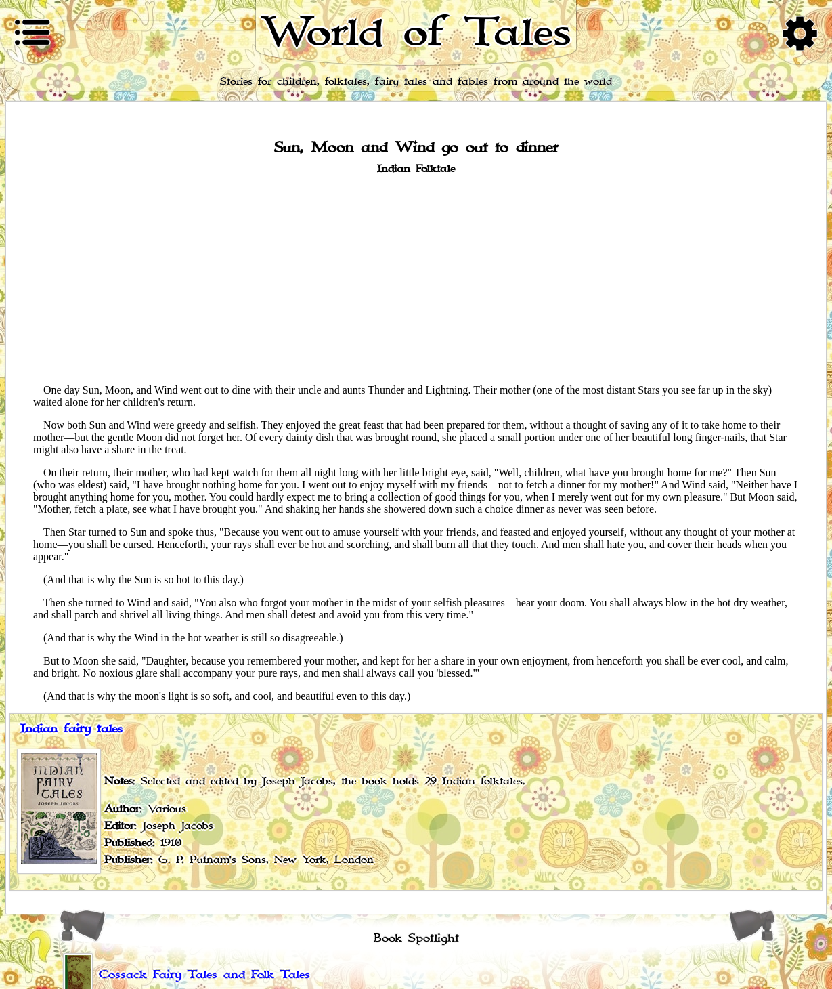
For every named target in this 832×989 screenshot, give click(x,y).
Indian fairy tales (71, 728)
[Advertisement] (416, 278)
